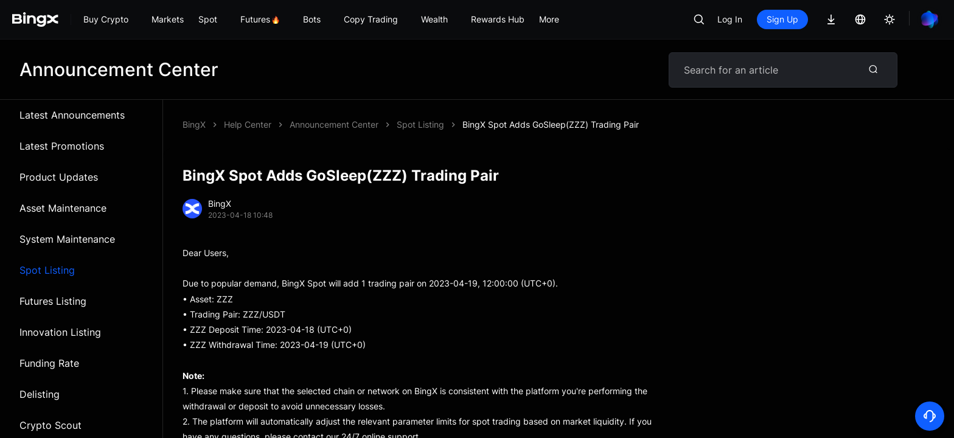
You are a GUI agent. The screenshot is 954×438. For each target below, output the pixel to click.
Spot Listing (47, 270)
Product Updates (58, 177)
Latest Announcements (72, 115)
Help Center (247, 124)
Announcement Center (334, 124)
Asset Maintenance (62, 208)
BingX (194, 124)
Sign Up (782, 19)
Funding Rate (49, 363)
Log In (729, 19)
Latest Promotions (61, 146)
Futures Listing (52, 301)
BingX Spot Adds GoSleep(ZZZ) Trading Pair (550, 124)
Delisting (39, 394)
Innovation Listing (60, 332)
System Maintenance (67, 239)
